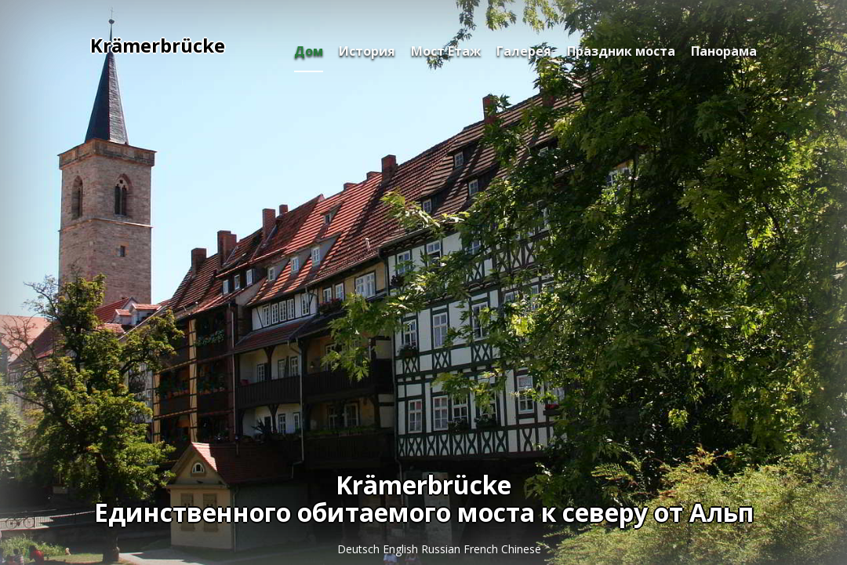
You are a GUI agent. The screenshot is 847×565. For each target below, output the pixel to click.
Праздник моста (621, 51)
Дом (308, 51)
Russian (442, 548)
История (367, 51)
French (482, 548)
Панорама (724, 51)
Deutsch (360, 548)
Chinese (521, 548)
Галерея (523, 51)
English (402, 548)
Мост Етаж (446, 51)
